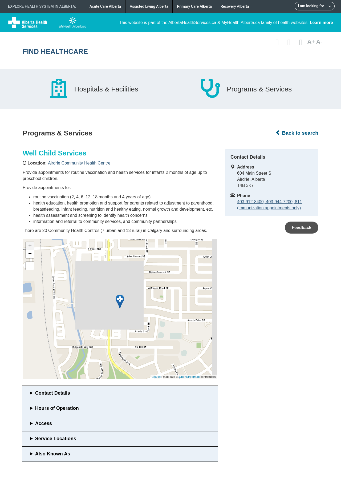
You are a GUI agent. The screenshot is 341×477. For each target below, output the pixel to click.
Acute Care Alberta (105, 6)
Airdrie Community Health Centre (79, 163)
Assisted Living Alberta (149, 6)
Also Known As (52, 453)
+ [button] (30, 246)
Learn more (321, 22)
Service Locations (55, 438)
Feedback (301, 227)
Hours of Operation (57, 408)
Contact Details (52, 393)
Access (43, 423)
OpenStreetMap (189, 376)
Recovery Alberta (235, 6)
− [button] (30, 254)
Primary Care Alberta (194, 6)
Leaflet (156, 376)
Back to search (296, 133)
